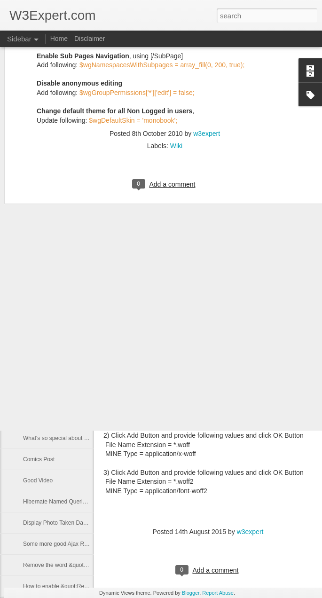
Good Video (38, 480)
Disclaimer (89, 38)
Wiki (176, 66)
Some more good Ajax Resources (65, 544)
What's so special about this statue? (68, 438)
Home (59, 38)
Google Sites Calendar (51, 332)
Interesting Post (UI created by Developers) (77, 353)
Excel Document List (48, 396)
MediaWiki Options (46, 290)
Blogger (190, 593)
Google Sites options (49, 374)
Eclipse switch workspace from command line (79, 417)
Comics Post (39, 459)
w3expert (206, 53)
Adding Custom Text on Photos (62, 311)
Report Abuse (218, 593)
